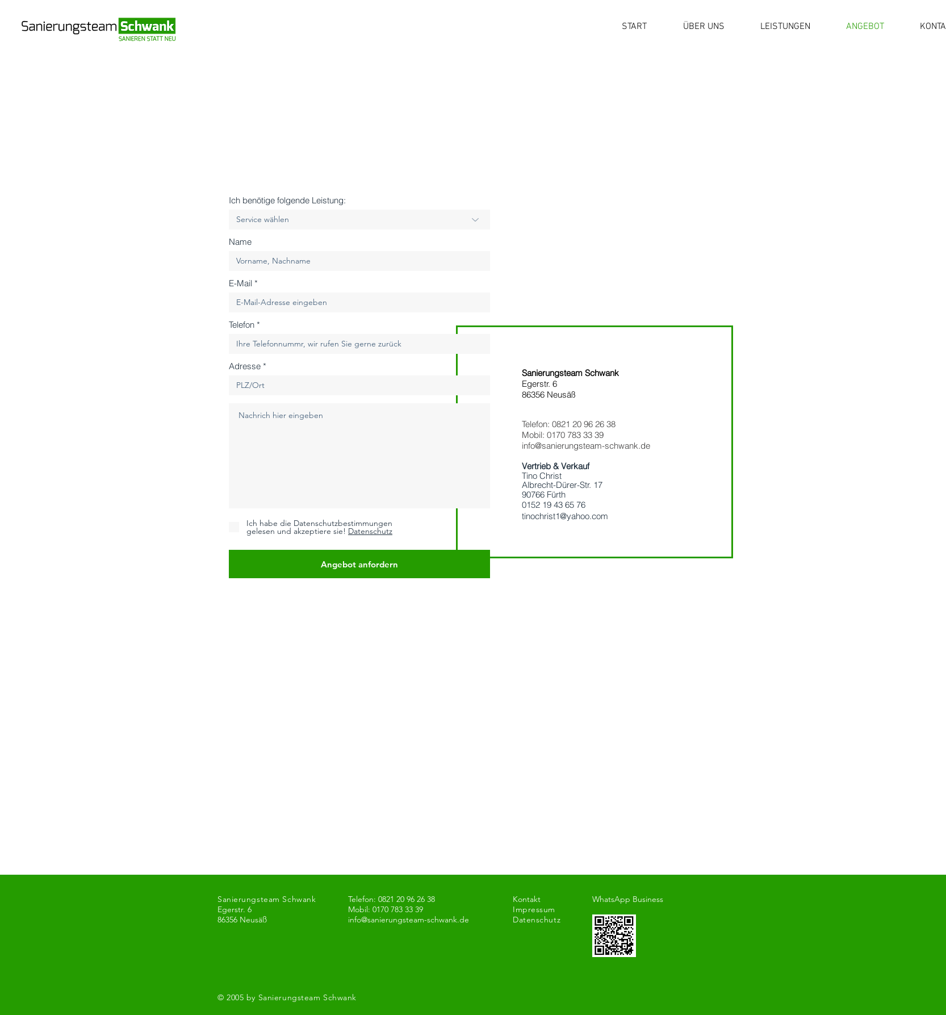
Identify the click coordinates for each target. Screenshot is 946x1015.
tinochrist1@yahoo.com (565, 516)
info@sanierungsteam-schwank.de (586, 445)
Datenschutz (536, 919)
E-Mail (240, 283)
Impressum (534, 909)
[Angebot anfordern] (359, 564)
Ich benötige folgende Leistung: (287, 200)
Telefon (241, 324)
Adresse (245, 366)
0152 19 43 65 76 (553, 504)
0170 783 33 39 (575, 434)
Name (240, 241)
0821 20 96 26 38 (584, 424)
